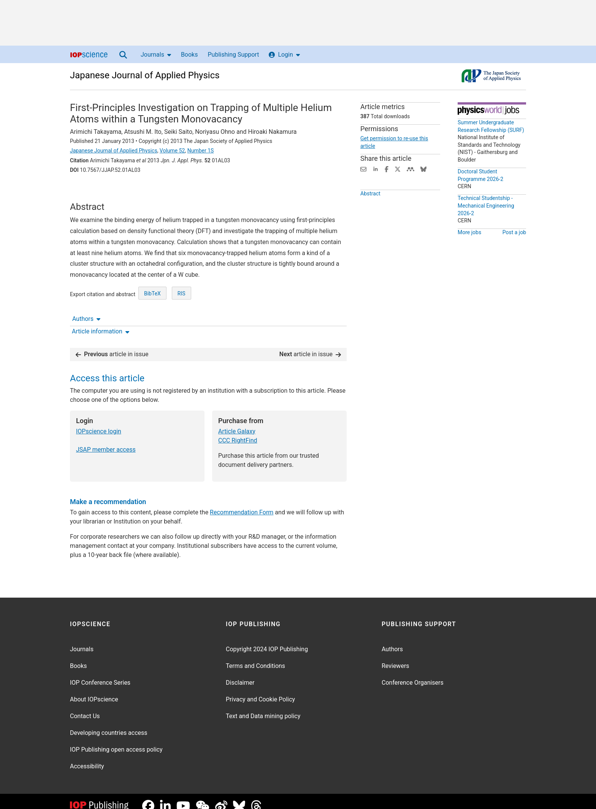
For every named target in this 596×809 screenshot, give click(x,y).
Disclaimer (240, 673)
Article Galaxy (236, 421)
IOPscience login (98, 421)
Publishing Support (233, 54)
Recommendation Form (241, 502)
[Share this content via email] (363, 168)
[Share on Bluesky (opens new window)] (423, 168)
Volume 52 (172, 151)
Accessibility (87, 757)
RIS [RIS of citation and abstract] (181, 318)
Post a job (514, 232)
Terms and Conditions (255, 656)
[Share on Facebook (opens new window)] (386, 168)
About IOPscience (94, 690)
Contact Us (85, 707)
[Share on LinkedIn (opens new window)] (375, 168)
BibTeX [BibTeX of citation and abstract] (152, 318)
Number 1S (200, 151)
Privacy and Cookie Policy (260, 690)
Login (284, 54)
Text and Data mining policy (263, 707)
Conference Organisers (413, 673)
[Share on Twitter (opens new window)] (398, 168)
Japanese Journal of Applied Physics (145, 75)
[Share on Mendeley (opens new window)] (410, 168)
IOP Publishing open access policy (116, 740)
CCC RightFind (237, 431)
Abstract (370, 208)
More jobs (469, 232)
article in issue (112, 344)
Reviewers (395, 656)
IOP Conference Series (100, 673)
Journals (156, 54)
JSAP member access (106, 440)
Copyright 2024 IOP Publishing (267, 640)
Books (189, 54)
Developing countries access (108, 723)
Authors (86, 191)
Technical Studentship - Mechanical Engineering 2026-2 (486, 205)
